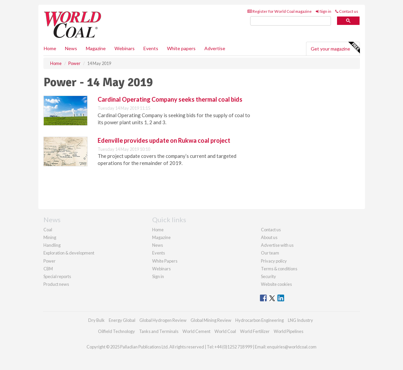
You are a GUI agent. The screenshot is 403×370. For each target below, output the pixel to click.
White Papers (164, 261)
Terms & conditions (279, 268)
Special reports (57, 276)
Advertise (214, 48)
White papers (181, 48)
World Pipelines (288, 331)
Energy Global (122, 320)
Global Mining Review (211, 320)
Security (268, 276)
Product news (56, 284)
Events (150, 48)
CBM (48, 268)
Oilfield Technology (116, 331)
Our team (270, 253)
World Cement (196, 331)
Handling (52, 245)
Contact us (346, 11)
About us (269, 237)
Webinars (124, 48)
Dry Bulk (96, 320)
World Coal (225, 331)
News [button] (71, 48)
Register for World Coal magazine (279, 11)
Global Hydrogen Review (163, 320)
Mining (49, 237)
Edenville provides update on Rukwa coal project (164, 140)
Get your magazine (335, 48)
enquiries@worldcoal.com (291, 346)
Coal (47, 229)
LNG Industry (300, 320)
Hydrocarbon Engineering (259, 320)
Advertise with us (277, 245)
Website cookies (276, 284)
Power (49, 261)
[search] (290, 21)
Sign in (323, 11)
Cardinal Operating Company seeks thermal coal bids (170, 99)
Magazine (96, 48)
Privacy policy (274, 261)
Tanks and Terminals (158, 331)
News (157, 245)
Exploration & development (68, 253)
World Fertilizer (255, 331)
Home (50, 48)
